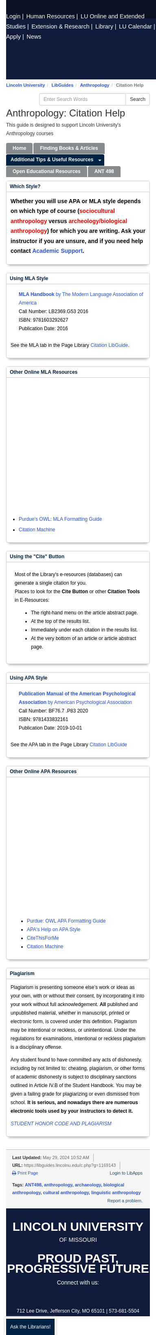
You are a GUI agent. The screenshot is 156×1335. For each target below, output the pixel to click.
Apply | (16, 36)
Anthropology (94, 85)
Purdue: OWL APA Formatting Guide (66, 921)
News (33, 36)
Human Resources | (52, 16)
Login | (15, 16)
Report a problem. (125, 1200)
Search (137, 99)
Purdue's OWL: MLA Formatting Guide (60, 519)
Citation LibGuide (109, 345)
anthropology (58, 1184)
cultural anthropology (66, 1192)
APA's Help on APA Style (53, 929)
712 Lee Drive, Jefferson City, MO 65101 (61, 1311)
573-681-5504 (124, 1311)
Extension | (62, 26)
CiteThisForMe (43, 938)
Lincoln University (25, 85)
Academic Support (57, 251)
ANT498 (33, 1184)
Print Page (25, 1173)
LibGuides (62, 85)
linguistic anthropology (116, 1192)
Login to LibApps (126, 1173)
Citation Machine (37, 530)
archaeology (88, 1184)
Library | (106, 26)
